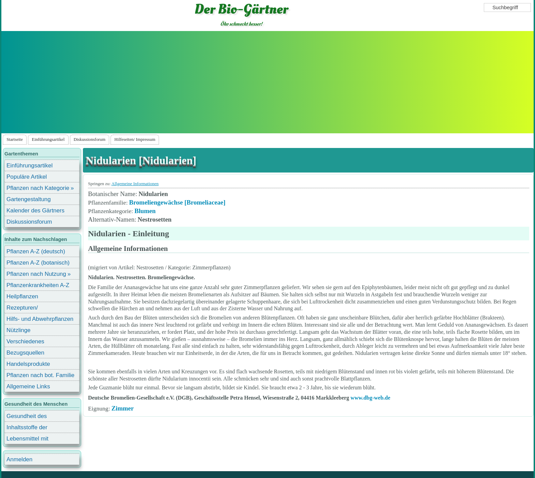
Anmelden (19, 459)
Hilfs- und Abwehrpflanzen (39, 319)
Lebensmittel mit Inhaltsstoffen (27, 439)
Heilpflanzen (22, 296)
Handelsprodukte (28, 364)
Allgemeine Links (28, 386)
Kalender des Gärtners (35, 210)
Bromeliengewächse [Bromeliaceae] (177, 202)
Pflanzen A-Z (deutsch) (35, 251)
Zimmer (123, 408)
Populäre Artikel (26, 177)
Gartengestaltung (28, 199)
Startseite (14, 139)
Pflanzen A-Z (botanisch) (38, 262)
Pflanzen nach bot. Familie (40, 375)
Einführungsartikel (48, 139)
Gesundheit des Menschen (26, 417)
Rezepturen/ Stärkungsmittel (26, 308)
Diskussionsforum (89, 139)
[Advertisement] (267, 82)
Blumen (145, 210)
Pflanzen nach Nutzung (36, 274)
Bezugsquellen (25, 352)
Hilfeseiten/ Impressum (134, 139)
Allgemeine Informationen (135, 183)
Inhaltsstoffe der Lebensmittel (26, 428)
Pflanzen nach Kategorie (37, 188)
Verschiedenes (25, 341)
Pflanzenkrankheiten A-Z (37, 285)
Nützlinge (18, 330)
